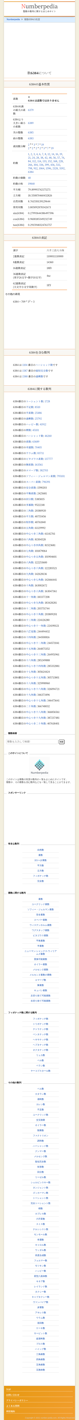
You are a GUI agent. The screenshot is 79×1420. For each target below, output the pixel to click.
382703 (44, 470)
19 (42, 144)
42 (46, 157)
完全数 (40, 881)
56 (54, 157)
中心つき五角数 (34, 556)
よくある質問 (12, 1406)
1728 (47, 401)
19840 (31, 183)
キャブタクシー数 (40, 1297)
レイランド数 (40, 1286)
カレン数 (40, 1104)
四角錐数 (40, 1359)
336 (41, 164)
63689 (35, 441)
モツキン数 (40, 1266)
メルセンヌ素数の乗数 (41, 975)
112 (34, 161)
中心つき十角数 (34, 614)
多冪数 (29, 505)
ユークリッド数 (40, 1115)
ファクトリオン (40, 1135)
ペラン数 (40, 1065)
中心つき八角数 (34, 591)
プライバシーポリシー (17, 1400)
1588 (25, 376)
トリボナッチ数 (40, 1024)
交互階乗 (40, 1120)
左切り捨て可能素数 (41, 995)
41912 (43, 424)
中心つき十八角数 (36, 712)
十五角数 (31, 648)
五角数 (29, 528)
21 (29, 157)
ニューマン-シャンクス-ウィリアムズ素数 (40, 952)
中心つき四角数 (34, 545)
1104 (24, 365)
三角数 (29, 510)
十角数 (29, 585)
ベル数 (40, 1089)
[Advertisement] (39, 46)
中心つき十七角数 (36, 700)
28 (37, 157)
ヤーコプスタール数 (41, 1071)
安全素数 (31, 487)
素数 (28, 441)
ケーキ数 (40, 1328)
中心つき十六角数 (36, 689)
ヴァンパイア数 (40, 1302)
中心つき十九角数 (36, 717)
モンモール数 (40, 1234)
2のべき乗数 (41, 860)
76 (62, 157)
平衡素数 (31, 493)
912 (36, 168)
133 (45, 161)
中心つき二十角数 (36, 723)
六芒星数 (31, 631)
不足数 (29, 407)
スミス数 (40, 1224)
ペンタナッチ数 (40, 1034)
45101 (35, 430)
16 (56, 154)
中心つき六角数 (34, 568)
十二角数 (31, 608)
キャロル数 (40, 1245)
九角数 (29, 574)
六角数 (29, 539)
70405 (38, 447)
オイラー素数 (40, 964)
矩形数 (29, 522)
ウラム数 (31, 453)
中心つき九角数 (34, 602)
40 (29, 177)
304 (36, 164)
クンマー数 (40, 1151)
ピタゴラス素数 (34, 459)
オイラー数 (40, 1125)
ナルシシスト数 (40, 1229)
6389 (30, 123)
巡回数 (40, 1323)
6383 (30, 138)
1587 (25, 370)
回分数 (29, 499)
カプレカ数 (40, 1213)
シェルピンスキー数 (41, 1182)
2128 (55, 168)
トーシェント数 (34, 401)
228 (61, 161)
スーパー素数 (33, 482)
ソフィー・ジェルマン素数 (40, 476)
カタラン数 (40, 1094)
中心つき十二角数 (36, 643)
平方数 (29, 516)
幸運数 (29, 447)
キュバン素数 (40, 990)
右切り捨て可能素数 (41, 1001)
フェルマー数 (40, 1260)
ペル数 (40, 1060)
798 (30, 168)
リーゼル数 (40, 1177)
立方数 (40, 871)
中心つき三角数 (34, 533)
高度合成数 (40, 1255)
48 (50, 157)
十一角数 (31, 597)
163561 (39, 464)
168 (55, 161)
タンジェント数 (40, 1187)
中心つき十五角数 (36, 677)
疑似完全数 (42, 370)
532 (58, 164)
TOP (8, 1389)
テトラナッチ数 (40, 1029)
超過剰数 (40, 1338)
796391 (46, 482)
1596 (48, 168)
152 (50, 161)
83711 (40, 453)
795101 (61, 476)
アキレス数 (40, 1312)
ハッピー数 (32, 424)
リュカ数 (40, 1055)
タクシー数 (40, 1292)
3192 (62, 168)
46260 (48, 435)
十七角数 (31, 671)
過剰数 (39, 376)
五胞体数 (40, 1370)
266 (30, 164)
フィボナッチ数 (40, 876)
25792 (38, 418)
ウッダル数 (40, 1250)
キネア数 (40, 1281)
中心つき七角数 (34, 579)
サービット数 (40, 1333)
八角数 (29, 562)
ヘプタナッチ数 (40, 1045)
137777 (49, 459)
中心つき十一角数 (36, 625)
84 (29, 161)
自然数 (40, 850)
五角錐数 (40, 1364)
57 (58, 157)
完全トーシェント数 (41, 1203)
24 (33, 157)
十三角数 (31, 620)
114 (39, 161)
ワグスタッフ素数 (40, 930)
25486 (38, 412)
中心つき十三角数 (36, 654)
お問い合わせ (12, 1395)
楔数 (28, 430)
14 (53, 154)
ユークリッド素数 (40, 904)
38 (41, 157)
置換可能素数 (40, 959)
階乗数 (40, 1130)
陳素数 (29, 464)
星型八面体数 (40, 1276)
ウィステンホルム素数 (41, 925)
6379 (30, 110)
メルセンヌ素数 (40, 969)
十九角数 (31, 694)
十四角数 (31, 637)
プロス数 (40, 1344)
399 (47, 164)
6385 (30, 132)
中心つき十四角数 (36, 666)
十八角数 (31, 683)
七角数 (29, 551)
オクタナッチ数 (40, 1050)
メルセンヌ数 (40, 1156)
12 (48, 154)
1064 (41, 168)
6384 (30, 172)
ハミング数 (40, 1349)
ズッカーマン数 (40, 1193)
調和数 (40, 1141)
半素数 (29, 412)
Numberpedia (39, 6)
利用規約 (10, 1411)
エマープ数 (32, 470)
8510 (37, 407)
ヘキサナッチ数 (40, 1039)
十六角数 (31, 660)
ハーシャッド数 (44, 365)
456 (52, 164)
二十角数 (31, 706)
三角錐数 (40, 1354)
